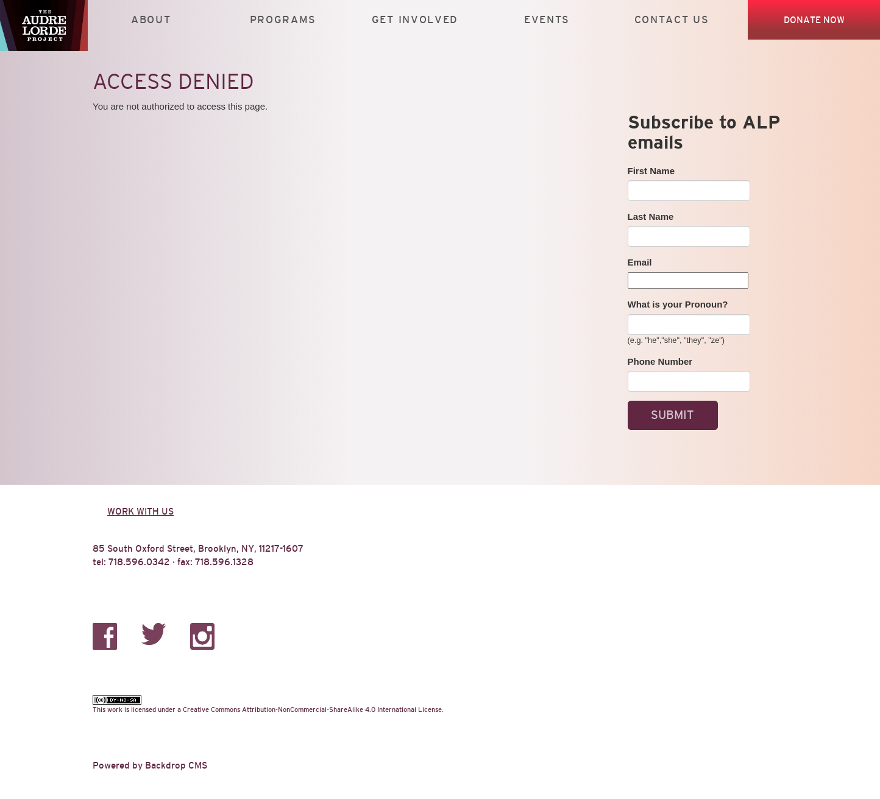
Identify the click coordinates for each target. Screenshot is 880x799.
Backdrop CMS (176, 765)
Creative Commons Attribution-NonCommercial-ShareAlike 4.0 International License (312, 709)
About (151, 20)
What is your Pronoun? (678, 304)
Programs (283, 20)
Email (640, 262)
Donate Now (814, 20)
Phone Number (660, 361)
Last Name (651, 216)
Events (547, 20)
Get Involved (415, 20)
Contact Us (671, 20)
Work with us (140, 511)
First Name (651, 171)
